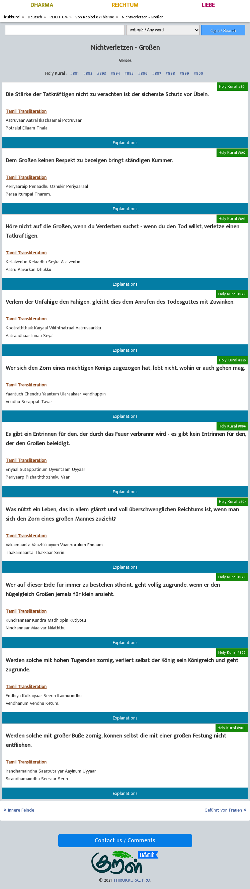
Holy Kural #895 (232, 360)
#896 (143, 73)
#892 (87, 73)
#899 (184, 73)
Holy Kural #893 (232, 218)
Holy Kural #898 (232, 577)
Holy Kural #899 (232, 652)
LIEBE (208, 5)
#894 (115, 73)
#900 (198, 73)
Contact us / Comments (125, 841)
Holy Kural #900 (232, 727)
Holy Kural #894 (232, 294)
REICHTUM (125, 5)
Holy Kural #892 (232, 152)
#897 (156, 73)
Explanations (125, 142)
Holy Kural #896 (232, 426)
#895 (129, 73)
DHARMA (41, 5)
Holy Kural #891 (232, 86)
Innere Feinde (21, 810)
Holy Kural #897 (232, 501)
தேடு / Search (223, 30)
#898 (170, 73)
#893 (101, 73)
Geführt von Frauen (223, 810)
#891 (74, 73)
